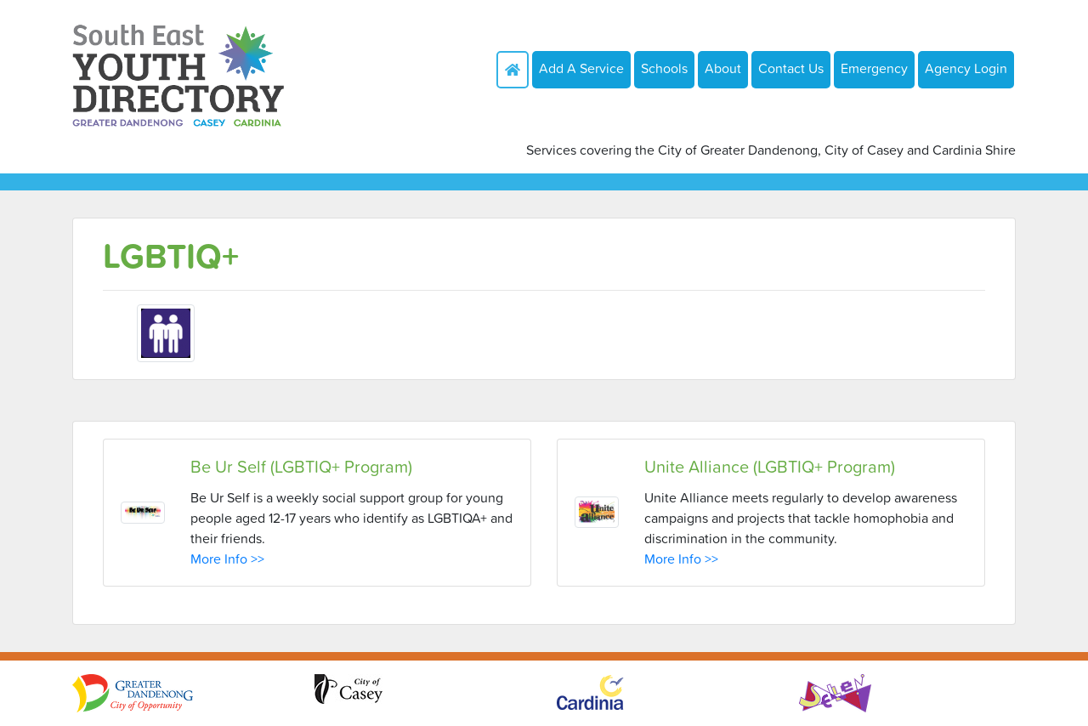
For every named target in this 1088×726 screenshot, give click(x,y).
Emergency (874, 68)
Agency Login (966, 68)
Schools (664, 68)
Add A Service (581, 68)
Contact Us (791, 68)
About (723, 68)
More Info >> (227, 558)
